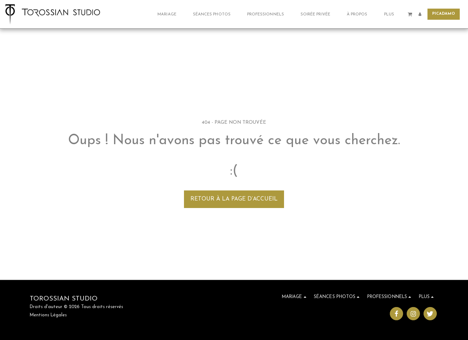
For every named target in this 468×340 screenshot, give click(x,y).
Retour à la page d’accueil (234, 199)
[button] (169, 14)
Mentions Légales (48, 315)
